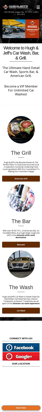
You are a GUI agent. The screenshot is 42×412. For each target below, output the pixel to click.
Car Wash (21, 310)
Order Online (21, 408)
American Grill (21, 178)
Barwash (21, 244)
